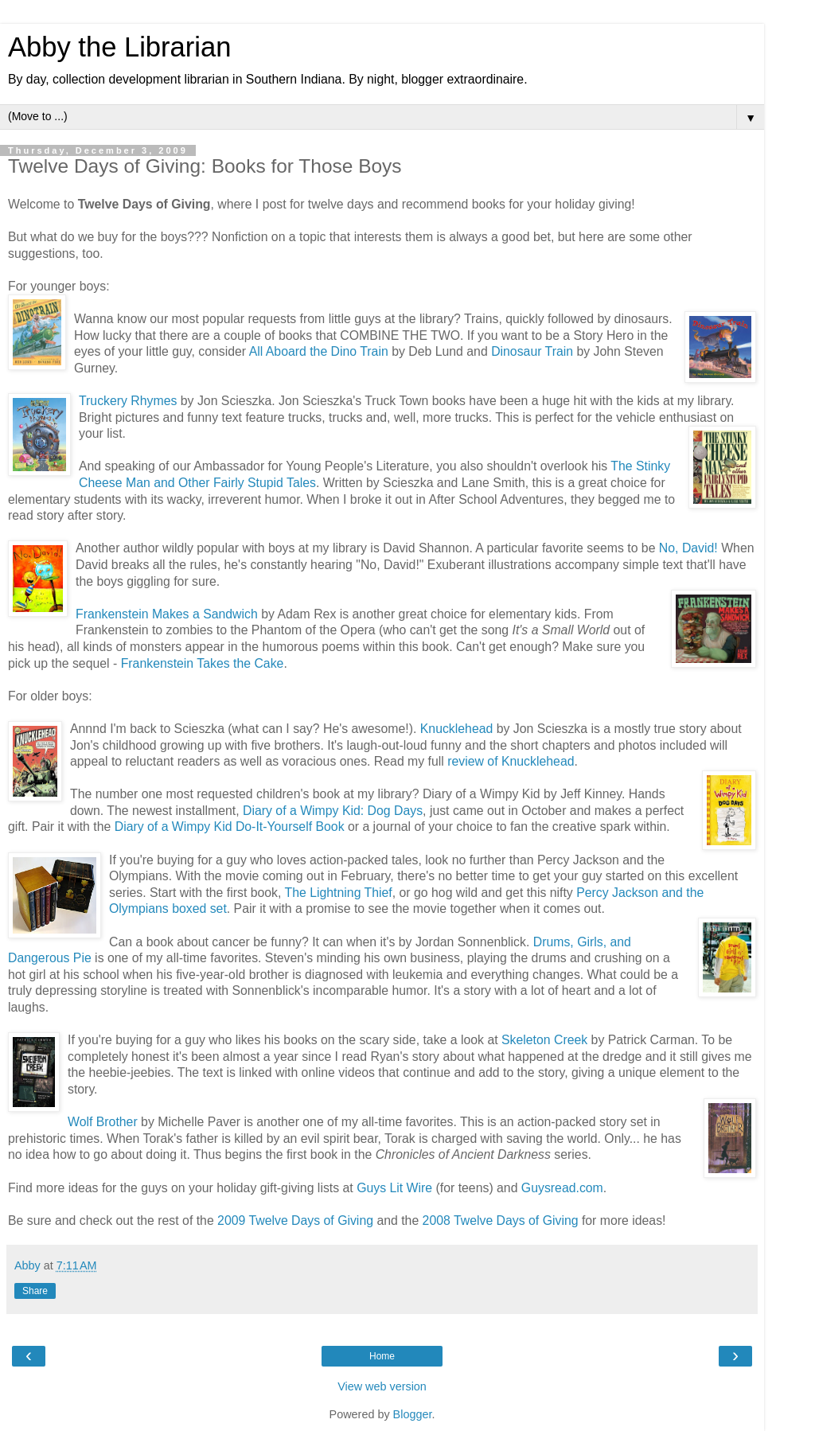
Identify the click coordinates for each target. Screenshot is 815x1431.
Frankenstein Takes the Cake (202, 663)
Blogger (412, 1414)
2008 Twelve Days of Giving (501, 1220)
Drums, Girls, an (578, 942)
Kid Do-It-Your (253, 826)
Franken (99, 614)
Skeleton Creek (544, 1040)
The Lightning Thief (338, 892)
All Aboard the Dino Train (318, 351)
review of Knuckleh (500, 761)
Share (35, 1290)
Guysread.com (562, 1188)
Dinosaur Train (532, 351)
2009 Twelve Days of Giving (295, 1220)
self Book (318, 826)
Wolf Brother (103, 1122)
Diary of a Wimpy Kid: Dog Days (333, 810)
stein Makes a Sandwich (190, 614)
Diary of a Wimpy (164, 826)
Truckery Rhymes (128, 400)
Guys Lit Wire (394, 1188)
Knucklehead (456, 728)
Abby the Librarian (119, 47)
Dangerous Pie (50, 958)
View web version (382, 1386)
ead (563, 761)
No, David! (688, 548)
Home (382, 1356)
